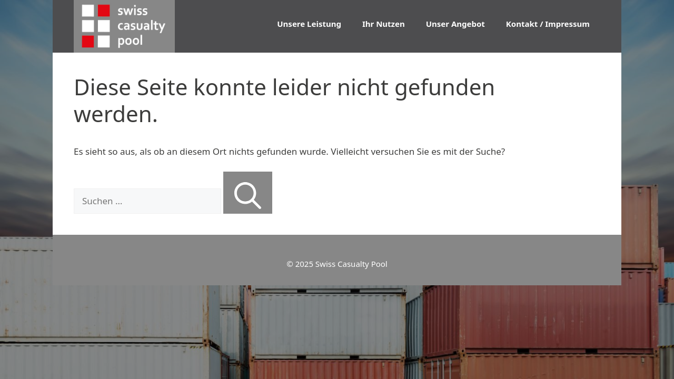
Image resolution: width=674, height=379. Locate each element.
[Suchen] (247, 193)
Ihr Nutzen (383, 23)
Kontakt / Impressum (548, 23)
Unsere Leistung (309, 23)
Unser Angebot (455, 23)
